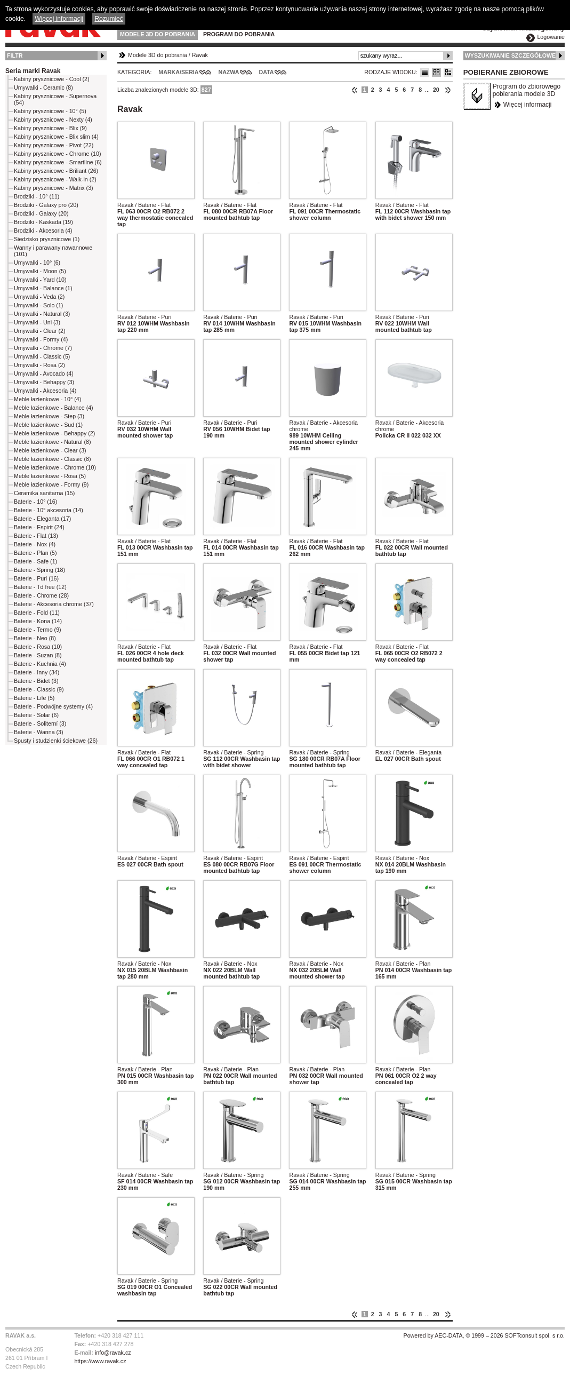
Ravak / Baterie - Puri (144, 317)
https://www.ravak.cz (100, 1361)
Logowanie (551, 37)
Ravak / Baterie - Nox (402, 858)
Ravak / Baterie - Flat (144, 205)
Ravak (200, 55)
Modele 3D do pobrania (157, 34)
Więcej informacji (527, 104)
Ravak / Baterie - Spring (233, 752)
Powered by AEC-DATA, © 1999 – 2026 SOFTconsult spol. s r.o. (484, 1335)
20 (436, 89)
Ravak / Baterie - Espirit (147, 858)
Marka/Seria (178, 72)
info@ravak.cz (113, 1352)
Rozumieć (108, 18)
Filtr (14, 55)
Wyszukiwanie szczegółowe (510, 55)
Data (266, 72)
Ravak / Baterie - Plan (403, 963)
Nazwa (228, 72)
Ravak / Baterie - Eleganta (408, 752)
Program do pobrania (239, 34)
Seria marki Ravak (32, 71)
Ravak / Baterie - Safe (145, 1175)
